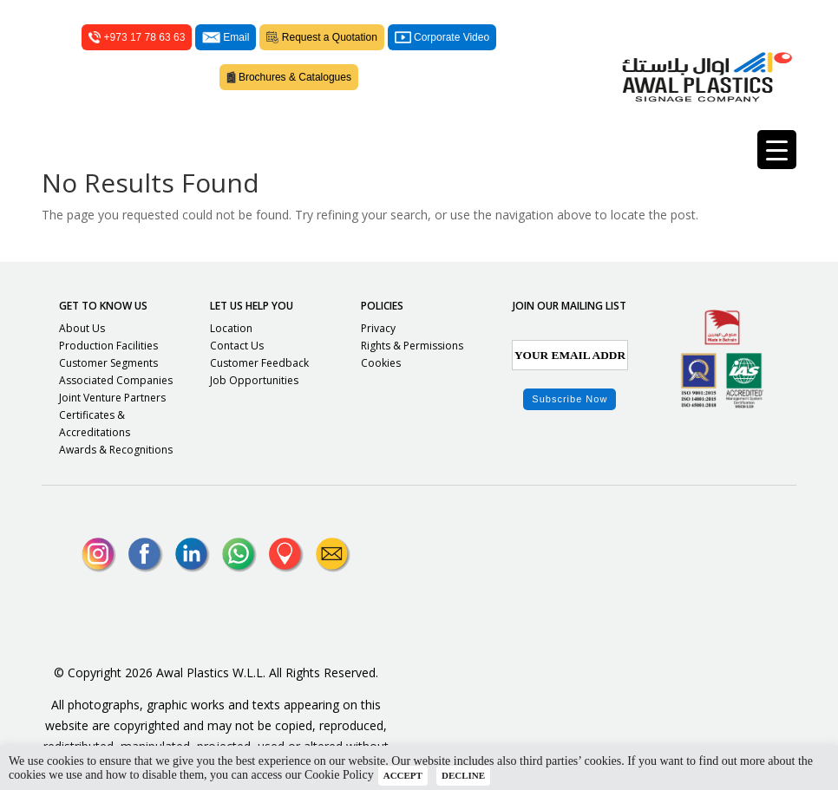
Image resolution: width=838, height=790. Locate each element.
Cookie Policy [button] (339, 774)
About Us (82, 328)
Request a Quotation (321, 37)
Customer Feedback (259, 363)
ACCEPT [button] (402, 775)
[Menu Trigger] (776, 149)
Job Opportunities (254, 380)
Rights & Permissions (412, 345)
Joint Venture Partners (112, 397)
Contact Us (237, 345)
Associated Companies (116, 380)
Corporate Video (442, 37)
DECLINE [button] (463, 775)
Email (225, 37)
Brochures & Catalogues (288, 77)
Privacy (378, 328)
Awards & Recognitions (116, 449)
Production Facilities (108, 345)
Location (231, 328)
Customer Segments (108, 363)
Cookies (381, 363)
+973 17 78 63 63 (136, 37)
